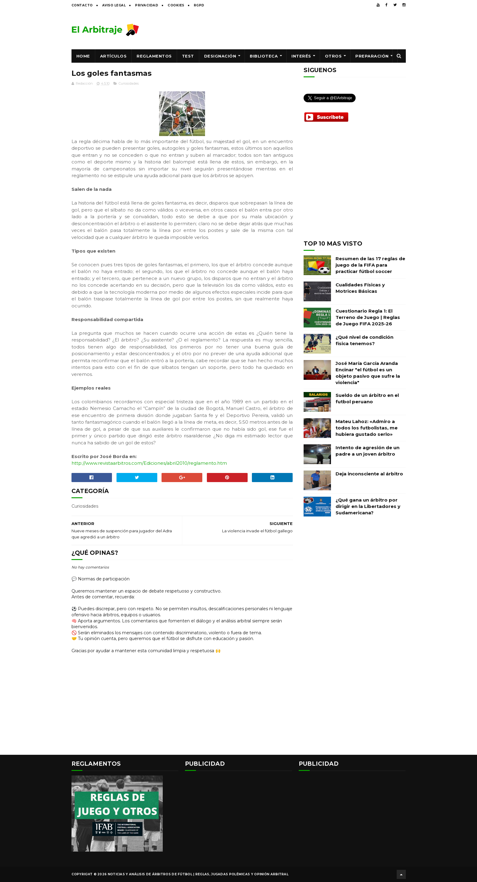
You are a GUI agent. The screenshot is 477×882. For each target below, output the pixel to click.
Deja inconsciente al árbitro (369, 474)
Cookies (176, 5)
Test (188, 56)
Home (83, 56)
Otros (333, 56)
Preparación (372, 56)
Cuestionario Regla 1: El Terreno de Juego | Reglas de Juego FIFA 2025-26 (368, 317)
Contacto (82, 5)
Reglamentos (154, 56)
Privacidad (146, 5)
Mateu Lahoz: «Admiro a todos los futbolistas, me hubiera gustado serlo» (367, 427)
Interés (301, 56)
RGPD (199, 5)
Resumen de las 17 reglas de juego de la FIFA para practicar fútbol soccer (370, 265)
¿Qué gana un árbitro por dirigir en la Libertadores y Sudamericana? (368, 506)
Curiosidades (129, 83)
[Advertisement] (295, 29)
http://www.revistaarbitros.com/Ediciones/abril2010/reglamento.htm (149, 463)
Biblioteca (264, 56)
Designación (220, 56)
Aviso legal (114, 5)
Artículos (113, 56)
